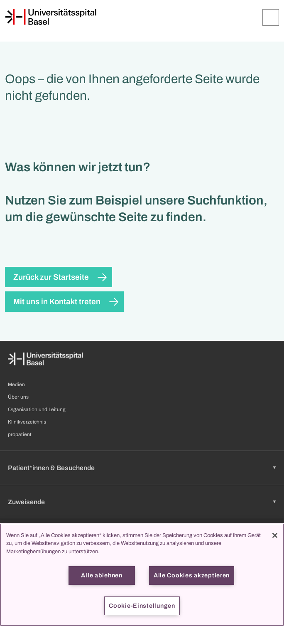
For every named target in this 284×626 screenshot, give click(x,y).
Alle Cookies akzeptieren (192, 575)
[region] (142, 574)
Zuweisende (26, 501)
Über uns (18, 397)
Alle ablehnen (101, 575)
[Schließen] (275, 535)
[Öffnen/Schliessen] (270, 17)
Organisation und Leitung (37, 409)
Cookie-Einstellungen (142, 605)
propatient (20, 434)
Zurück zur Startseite (51, 277)
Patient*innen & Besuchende (51, 467)
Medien (16, 384)
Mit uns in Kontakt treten (56, 301)
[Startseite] (50, 17)
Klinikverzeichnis (27, 422)
